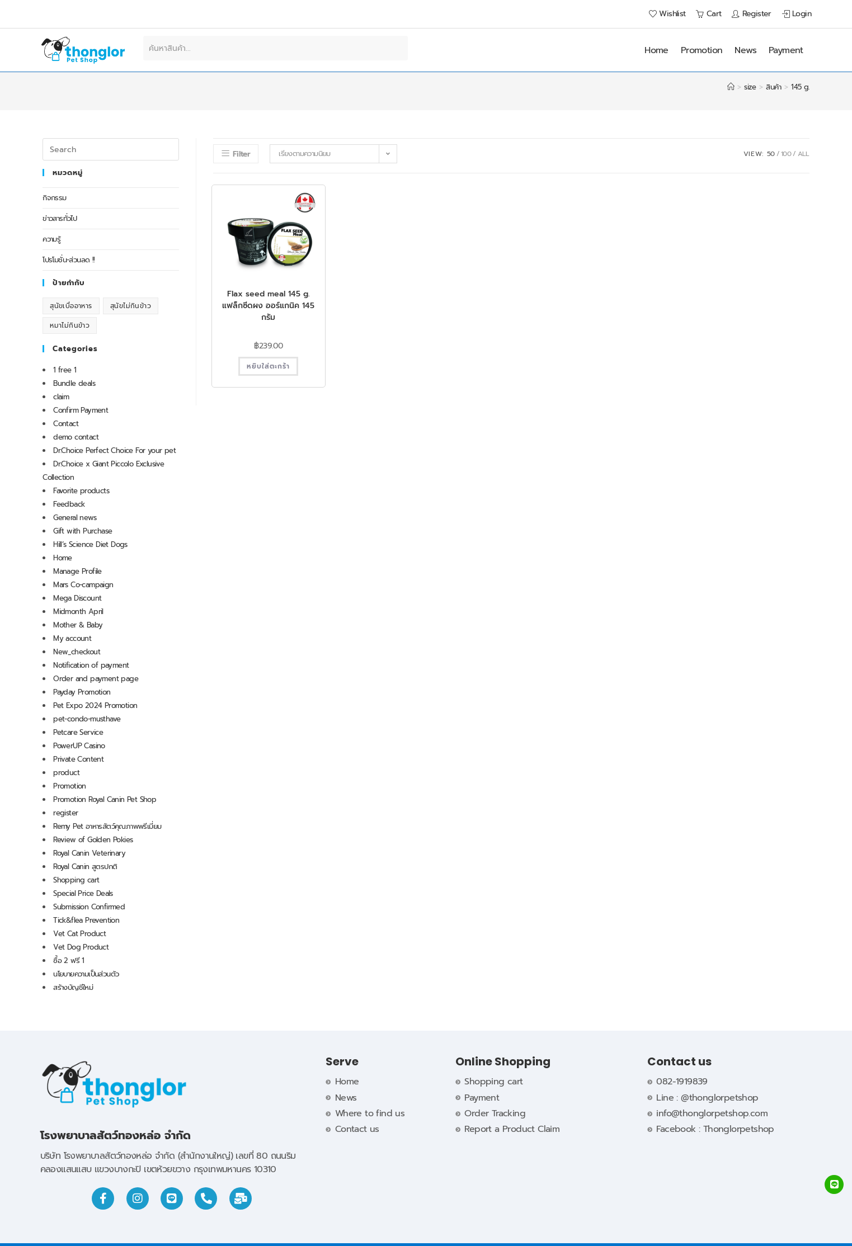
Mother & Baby (77, 625)
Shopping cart (76, 880)
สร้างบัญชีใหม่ (73, 987)
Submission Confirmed (89, 907)
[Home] (730, 87)
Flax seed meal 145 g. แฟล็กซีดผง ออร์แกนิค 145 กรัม (268, 305)
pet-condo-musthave (86, 719)
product (66, 772)
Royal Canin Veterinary (89, 853)
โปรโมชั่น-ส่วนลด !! (69, 259)
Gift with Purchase (82, 531)
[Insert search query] (111, 149)
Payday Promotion (81, 692)
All (803, 154)
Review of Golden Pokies (93, 839)
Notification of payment (91, 665)
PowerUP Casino (79, 745)
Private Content (78, 759)
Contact (65, 423)
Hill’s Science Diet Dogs (90, 544)
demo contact (75, 437)
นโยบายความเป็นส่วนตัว (86, 974)
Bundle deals (74, 383)
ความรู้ (51, 239)
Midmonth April (78, 611)
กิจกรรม (54, 197)
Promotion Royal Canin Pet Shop (104, 799)
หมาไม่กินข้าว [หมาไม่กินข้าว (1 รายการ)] (70, 325)
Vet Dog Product (81, 947)
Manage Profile (77, 571)
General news (74, 517)
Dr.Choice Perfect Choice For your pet (114, 450)
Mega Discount (77, 598)
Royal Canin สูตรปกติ (85, 866)
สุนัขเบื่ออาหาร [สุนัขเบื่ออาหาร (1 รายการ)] (71, 306)
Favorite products (81, 490)
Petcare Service (78, 732)
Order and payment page (95, 678)
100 (786, 154)
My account (72, 638)
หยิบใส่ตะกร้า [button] (268, 366)
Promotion (702, 50)
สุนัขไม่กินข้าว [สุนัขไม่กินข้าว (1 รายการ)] (130, 306)
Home (656, 50)
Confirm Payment (80, 410)
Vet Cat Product (79, 933)
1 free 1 (64, 370)
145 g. (800, 87)
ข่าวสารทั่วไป (60, 218)
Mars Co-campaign (83, 584)
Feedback (68, 504)
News (745, 50)
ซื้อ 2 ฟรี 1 (68, 960)
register (65, 813)
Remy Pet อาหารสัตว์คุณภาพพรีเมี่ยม (107, 826)
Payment (786, 50)
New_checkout (76, 651)
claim (61, 396)
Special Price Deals (83, 893)
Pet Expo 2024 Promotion (95, 705)
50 (771, 154)
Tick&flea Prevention (86, 920)
